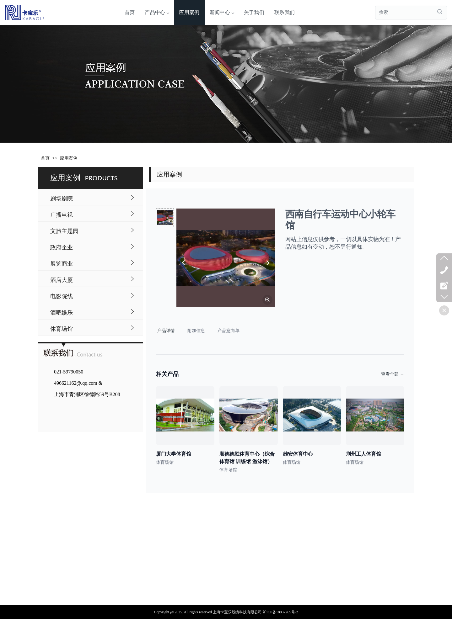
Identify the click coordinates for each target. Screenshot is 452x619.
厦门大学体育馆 (173, 454)
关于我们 (254, 12)
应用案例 (189, 12)
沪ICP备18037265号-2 (280, 612)
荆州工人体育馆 (363, 454)
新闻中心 (222, 12)
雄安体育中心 (298, 454)
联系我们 (284, 12)
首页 (130, 12)
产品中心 (157, 12)
